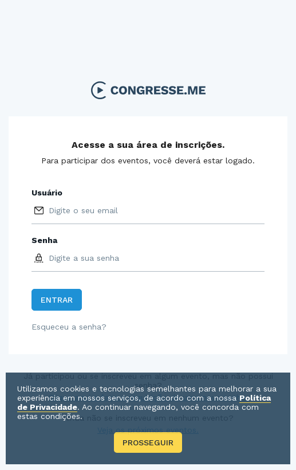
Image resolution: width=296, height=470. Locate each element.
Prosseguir (148, 442)
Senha (44, 240)
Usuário (46, 192)
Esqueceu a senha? (68, 326)
